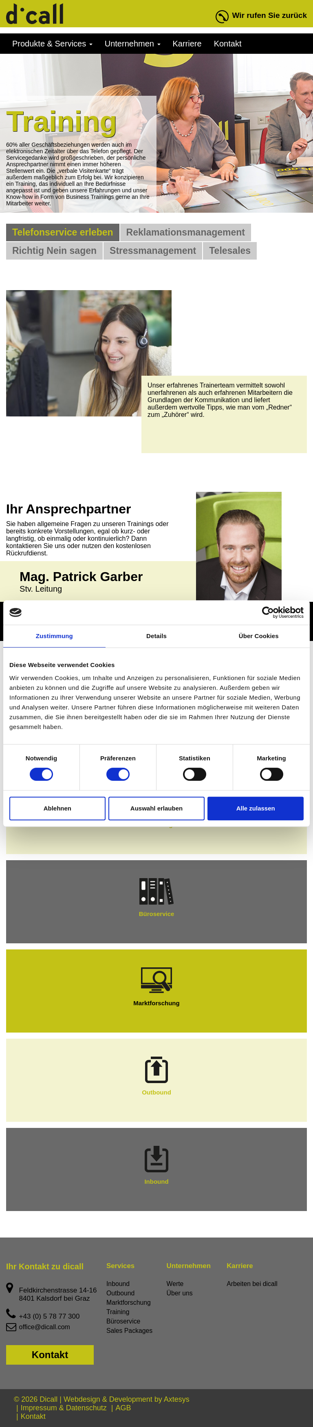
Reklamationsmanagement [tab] (185, 232)
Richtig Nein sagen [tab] (54, 250)
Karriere (187, 43)
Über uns (180, 1293)
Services (119, 1265)
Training (118, 1311)
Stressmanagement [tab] (153, 250)
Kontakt (228, 43)
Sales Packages (129, 1330)
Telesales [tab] (230, 250)
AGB (123, 1408)
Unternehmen (133, 43)
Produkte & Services (52, 43)
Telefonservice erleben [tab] (62, 232)
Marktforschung (156, 986)
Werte (175, 1283)
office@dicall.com (44, 1326)
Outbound (156, 1076)
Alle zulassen (255, 808)
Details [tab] (156, 635)
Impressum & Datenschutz (64, 1408)
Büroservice (156, 897)
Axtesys (177, 1399)
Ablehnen (57, 808)
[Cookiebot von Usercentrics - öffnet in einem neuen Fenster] (268, 612)
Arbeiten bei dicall (252, 1283)
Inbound (156, 1165)
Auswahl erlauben (156, 808)
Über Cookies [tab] (259, 635)
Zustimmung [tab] (54, 635)
